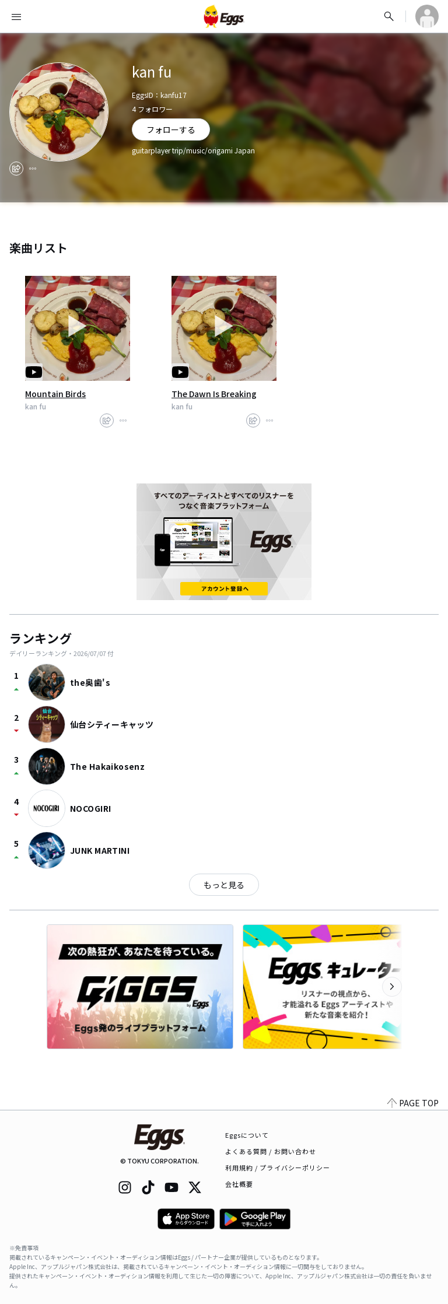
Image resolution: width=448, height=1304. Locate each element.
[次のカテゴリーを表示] (392, 987)
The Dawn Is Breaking (214, 393)
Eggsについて (247, 1135)
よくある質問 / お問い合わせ (271, 1151)
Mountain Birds (55, 393)
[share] (16, 169)
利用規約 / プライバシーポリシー (278, 1167)
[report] (33, 169)
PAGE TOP (413, 1103)
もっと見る (224, 885)
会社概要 (239, 1184)
